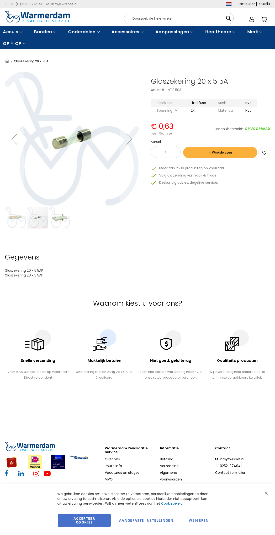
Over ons (112, 459)
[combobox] (179, 18)
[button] (14, 139)
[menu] (137, 37)
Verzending (169, 465)
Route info (113, 465)
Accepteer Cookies (84, 520)
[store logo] (37, 16)
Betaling (166, 459)
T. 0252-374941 (228, 465)
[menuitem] (12, 32)
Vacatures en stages (122, 472)
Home (7, 61)
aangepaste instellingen (146, 520)
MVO (109, 479)
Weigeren (199, 520)
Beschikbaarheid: (229, 129)
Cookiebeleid (172, 503)
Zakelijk (264, 3)
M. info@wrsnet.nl (229, 459)
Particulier (246, 3)
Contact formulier (230, 472)
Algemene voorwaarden (171, 476)
